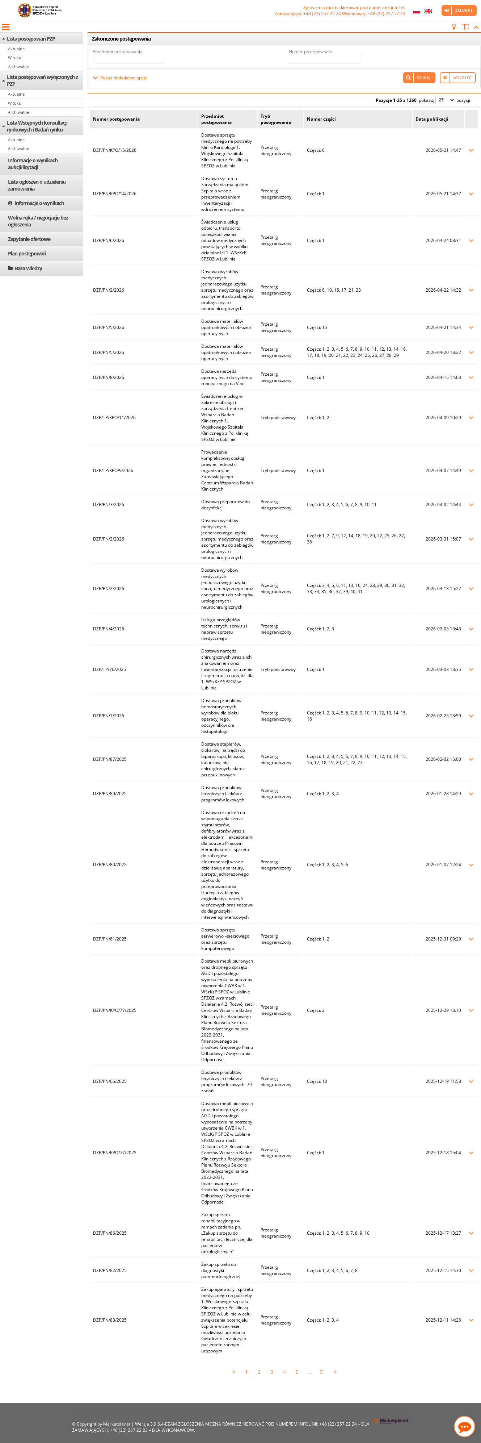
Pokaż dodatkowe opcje (123, 78)
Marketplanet (116, 1424)
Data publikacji (431, 119)
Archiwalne (18, 66)
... (310, 1371)
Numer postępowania (310, 52)
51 (322, 1371)
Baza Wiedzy (28, 268)
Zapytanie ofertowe (29, 238)
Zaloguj (463, 10)
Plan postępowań (27, 253)
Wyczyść (462, 77)
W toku (14, 57)
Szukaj (424, 77)
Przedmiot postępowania (118, 52)
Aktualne (16, 48)
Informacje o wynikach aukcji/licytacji (33, 164)
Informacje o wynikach (39, 203)
